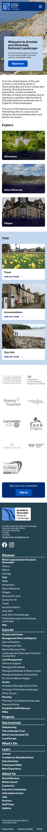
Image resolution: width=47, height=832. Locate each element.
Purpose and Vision (12, 634)
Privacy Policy (8, 829)
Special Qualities (11, 642)
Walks (5, 581)
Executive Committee (14, 789)
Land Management (12, 659)
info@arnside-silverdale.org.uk (15, 537)
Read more (18, 63)
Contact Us (8, 785)
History (6, 566)
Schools (6, 753)
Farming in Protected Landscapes (20, 689)
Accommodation (11, 607)
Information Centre (12, 793)
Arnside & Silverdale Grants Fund (19, 685)
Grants (6, 682)
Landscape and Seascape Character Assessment (21, 654)
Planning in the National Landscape (21, 700)
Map (4, 625)
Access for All (9, 599)
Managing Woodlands (13, 667)
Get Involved (11, 723)
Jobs (4, 797)
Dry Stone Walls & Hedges (16, 678)
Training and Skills (12, 765)
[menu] (39, 6)
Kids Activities (10, 761)
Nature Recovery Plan (14, 649)
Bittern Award (9, 782)
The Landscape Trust (13, 731)
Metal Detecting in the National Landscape (19, 620)
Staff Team (8, 804)
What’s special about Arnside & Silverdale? (19, 561)
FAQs (5, 712)
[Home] (11, 9)
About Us (9, 774)
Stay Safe (7, 611)
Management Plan (12, 645)
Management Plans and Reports (19, 638)
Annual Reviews (10, 778)
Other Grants (9, 693)
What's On (9, 743)
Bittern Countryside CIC (15, 734)
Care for (8, 630)
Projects (8, 717)
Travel (5, 603)
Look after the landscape (15, 614)
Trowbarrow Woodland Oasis (18, 757)
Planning (7, 697)
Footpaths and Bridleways (16, 708)
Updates (6, 808)
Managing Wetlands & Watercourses (21, 670)
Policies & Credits (25, 829)
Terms (39, 829)
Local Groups (9, 738)
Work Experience (11, 768)
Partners (7, 800)
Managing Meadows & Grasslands (20, 674)
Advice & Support (11, 663)
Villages (6, 592)
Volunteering (9, 727)
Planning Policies (11, 704)
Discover (8, 555)
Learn (6, 749)
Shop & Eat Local (11, 596)
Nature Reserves (11, 588)
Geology (6, 573)
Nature (6, 569)
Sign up (24, 492)
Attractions (8, 584)
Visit (4, 577)
